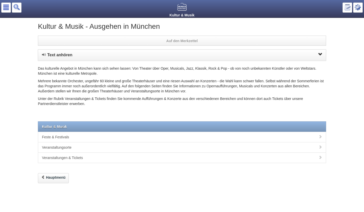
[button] (6, 8)
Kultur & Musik (54, 127)
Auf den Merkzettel (182, 41)
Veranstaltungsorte (182, 147)
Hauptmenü (53, 177)
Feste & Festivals (182, 137)
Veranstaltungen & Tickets (182, 157)
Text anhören (182, 54)
